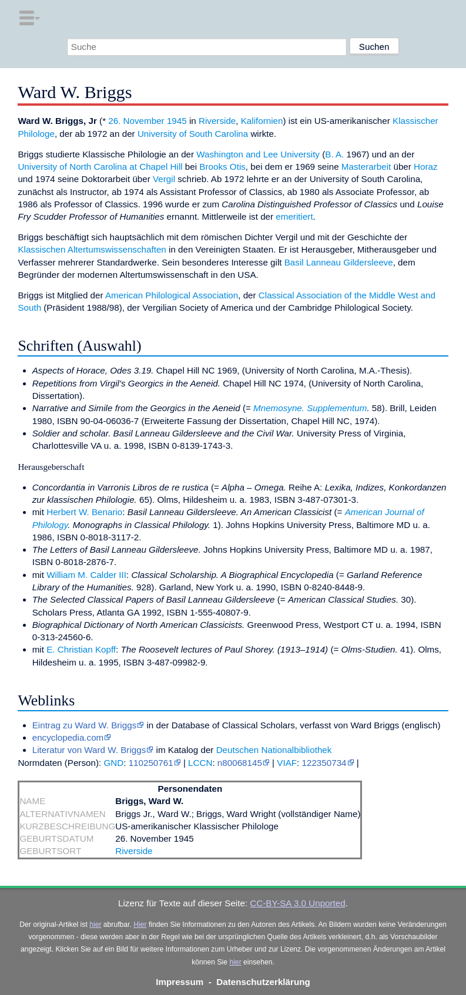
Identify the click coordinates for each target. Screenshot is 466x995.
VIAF (287, 763)
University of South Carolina (193, 134)
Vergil (164, 179)
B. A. (334, 154)
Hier (139, 924)
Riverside (217, 121)
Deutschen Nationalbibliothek (274, 750)
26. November (136, 121)
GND (113, 763)
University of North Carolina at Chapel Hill (100, 167)
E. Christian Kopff (81, 649)
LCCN (200, 763)
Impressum (179, 982)
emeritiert (294, 216)
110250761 (151, 763)
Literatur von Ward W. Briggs (89, 750)
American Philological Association (171, 295)
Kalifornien (262, 121)
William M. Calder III (86, 575)
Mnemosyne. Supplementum (310, 408)
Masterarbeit (366, 167)
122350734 (324, 763)
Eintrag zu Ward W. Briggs (84, 725)
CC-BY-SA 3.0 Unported (297, 903)
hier (95, 924)
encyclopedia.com (68, 737)
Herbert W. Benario (84, 512)
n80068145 (239, 763)
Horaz (426, 167)
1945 (177, 121)
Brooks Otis (222, 167)
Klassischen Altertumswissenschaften (92, 249)
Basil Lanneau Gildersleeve (338, 262)
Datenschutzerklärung (263, 982)
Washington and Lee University (258, 154)
